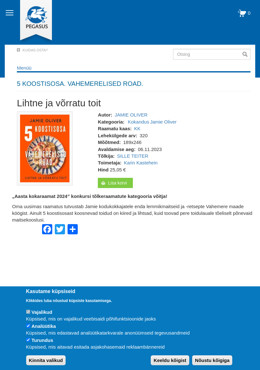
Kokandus (138, 122)
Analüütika (44, 326)
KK (137, 128)
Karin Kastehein (141, 162)
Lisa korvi (117, 182)
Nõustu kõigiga (212, 360)
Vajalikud (42, 312)
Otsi (246, 54)
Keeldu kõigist (170, 360)
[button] (45, 148)
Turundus (42, 340)
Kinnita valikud (46, 360)
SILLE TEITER (132, 156)
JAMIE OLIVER (131, 114)
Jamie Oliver (163, 122)
